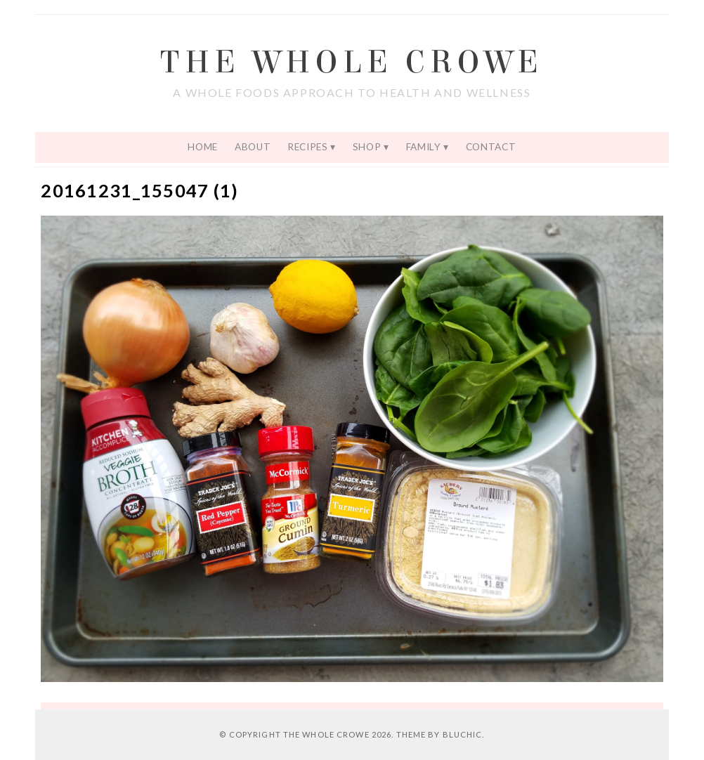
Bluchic (463, 734)
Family (423, 146)
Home (203, 146)
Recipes (307, 146)
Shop (367, 146)
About (252, 146)
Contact (491, 146)
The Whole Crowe (351, 62)
